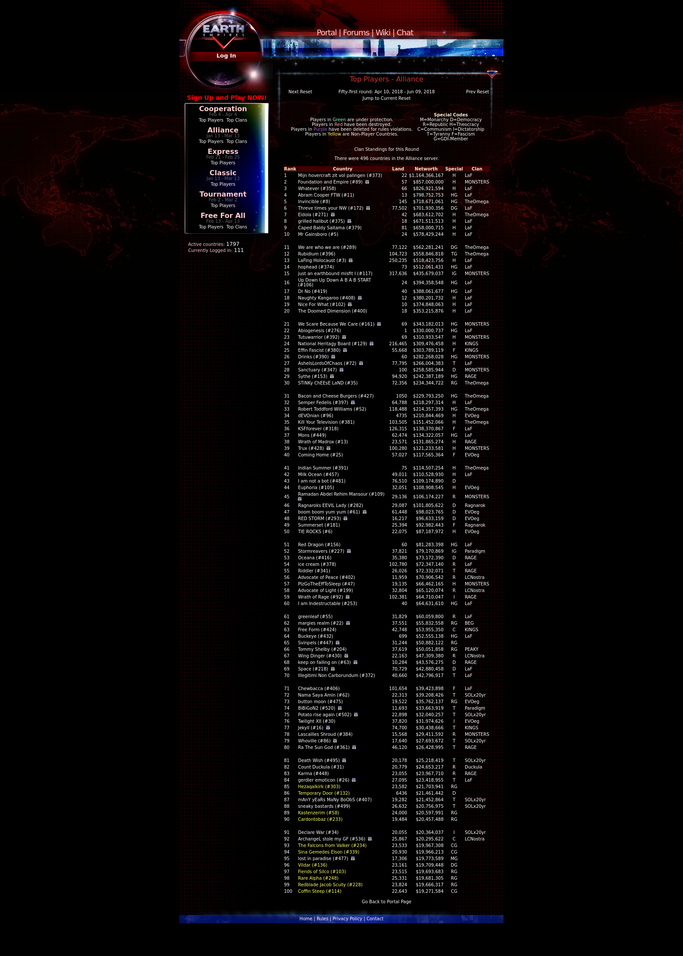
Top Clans (237, 120)
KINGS (471, 343)
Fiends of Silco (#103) (322, 871)
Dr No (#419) (312, 291)
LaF (468, 175)
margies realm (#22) (320, 623)
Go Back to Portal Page (387, 901)
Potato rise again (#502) (325, 714)
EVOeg (472, 415)
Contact (374, 918)
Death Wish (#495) (319, 760)
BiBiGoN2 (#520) (316, 708)
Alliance (222, 130)
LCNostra (475, 577)
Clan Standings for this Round (386, 149)
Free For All (222, 215)
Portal (327, 32)
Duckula (473, 767)
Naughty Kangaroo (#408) (326, 298)
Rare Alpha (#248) (318, 878)
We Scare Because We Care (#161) (336, 324)
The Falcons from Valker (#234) (332, 845)
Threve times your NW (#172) (330, 208)
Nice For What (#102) (321, 304)
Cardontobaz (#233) (320, 819)
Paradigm (475, 551)
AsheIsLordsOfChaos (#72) (327, 363)
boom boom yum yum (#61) (329, 512)
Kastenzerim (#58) (318, 812)
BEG (469, 623)
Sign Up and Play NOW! (227, 97)
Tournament (223, 194)
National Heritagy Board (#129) (332, 343)
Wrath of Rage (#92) (320, 597)
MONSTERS (477, 182)
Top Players (211, 120)
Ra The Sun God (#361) (324, 747)
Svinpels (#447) (315, 642)
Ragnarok (475, 505)
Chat (405, 32)
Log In (226, 55)
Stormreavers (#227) (321, 551)
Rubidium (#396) (316, 254)
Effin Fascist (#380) (319, 350)
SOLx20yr (475, 695)
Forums (356, 32)
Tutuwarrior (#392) (318, 337)
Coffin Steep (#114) (320, 891)
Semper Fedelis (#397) (323, 402)
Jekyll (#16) (310, 727)
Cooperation (223, 109)
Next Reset (300, 91)
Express (223, 151)
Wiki (382, 32)
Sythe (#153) (312, 376)
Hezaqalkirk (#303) (319, 786)
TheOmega (477, 201)
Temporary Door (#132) (324, 793)
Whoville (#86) (314, 740)
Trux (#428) (311, 448)
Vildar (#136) (312, 865)
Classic (223, 173)
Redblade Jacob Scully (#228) (330, 884)
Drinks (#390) (313, 356)
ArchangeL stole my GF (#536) (331, 839)
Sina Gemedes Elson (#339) (328, 852)
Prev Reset (477, 91)
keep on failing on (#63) (324, 662)
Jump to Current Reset (386, 98)
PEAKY (472, 649)
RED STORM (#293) (319, 518)
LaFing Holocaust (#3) (322, 260)
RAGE (471, 376)
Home (306, 918)
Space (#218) (313, 669)
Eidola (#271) (313, 214)
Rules (322, 918)
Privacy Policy (347, 918)
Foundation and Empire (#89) (330, 182)
